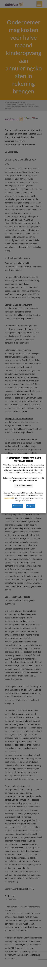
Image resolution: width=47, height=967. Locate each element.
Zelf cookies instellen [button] (23, 486)
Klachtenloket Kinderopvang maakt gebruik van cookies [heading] (23, 459)
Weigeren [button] (30, 506)
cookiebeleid (9, 498)
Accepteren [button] (17, 506)
